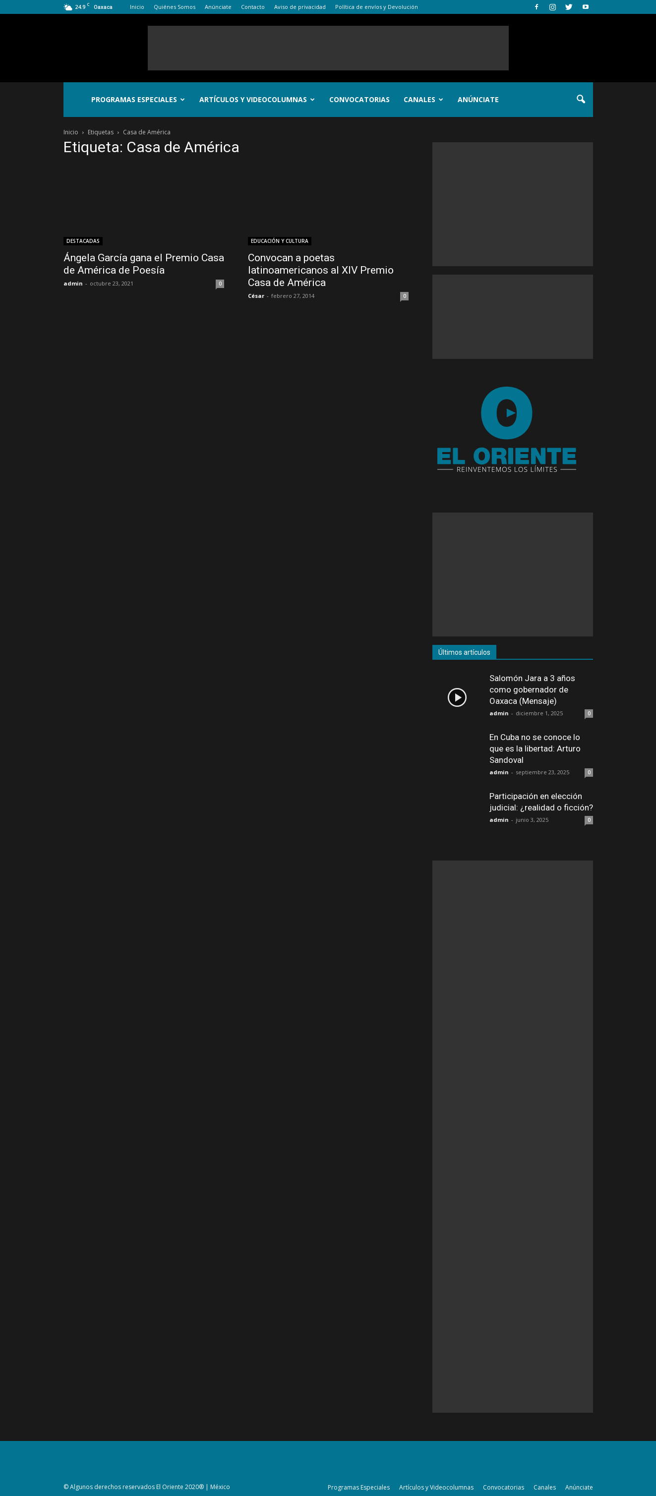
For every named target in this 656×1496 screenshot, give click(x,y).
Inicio (137, 6)
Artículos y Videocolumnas (257, 99)
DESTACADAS (83, 240)
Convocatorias (359, 99)
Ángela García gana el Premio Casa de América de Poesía (143, 264)
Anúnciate (218, 6)
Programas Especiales (138, 99)
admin (73, 283)
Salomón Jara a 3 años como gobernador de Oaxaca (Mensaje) (532, 689)
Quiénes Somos (174, 6)
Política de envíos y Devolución (376, 6)
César (256, 295)
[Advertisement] (328, 48)
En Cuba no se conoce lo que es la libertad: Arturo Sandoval (535, 748)
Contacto (253, 6)
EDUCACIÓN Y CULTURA (279, 240)
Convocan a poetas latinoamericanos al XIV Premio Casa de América (321, 270)
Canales (423, 99)
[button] (581, 100)
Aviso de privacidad (300, 6)
